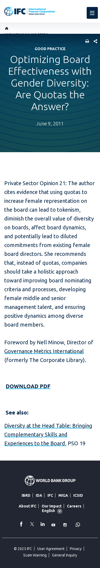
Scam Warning (35, 555)
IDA (39, 495)
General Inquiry (64, 555)
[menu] (92, 13)
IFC (50, 495)
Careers (74, 506)
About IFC (27, 506)
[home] (7, 28)
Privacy (76, 549)
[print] (86, 41)
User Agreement (51, 549)
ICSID (78, 495)
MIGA (63, 495)
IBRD (26, 495)
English (48, 511)
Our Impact (52, 506)
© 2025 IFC (23, 549)
